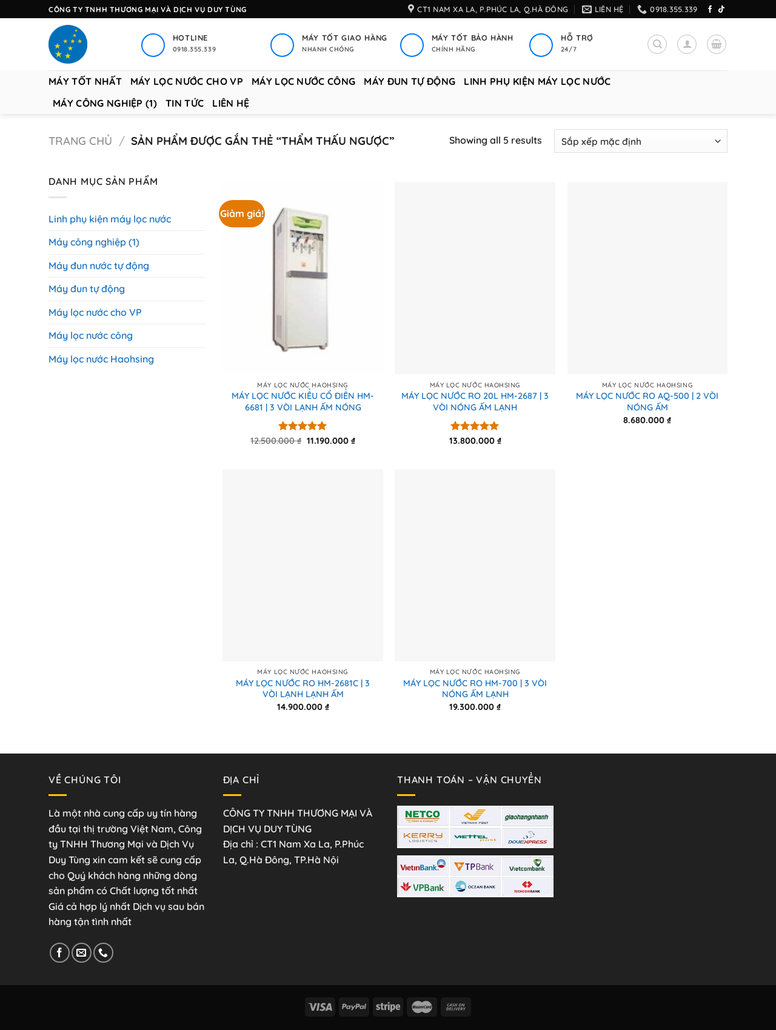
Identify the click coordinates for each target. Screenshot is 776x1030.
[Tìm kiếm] (657, 44)
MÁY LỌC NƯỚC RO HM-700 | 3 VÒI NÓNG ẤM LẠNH (475, 689)
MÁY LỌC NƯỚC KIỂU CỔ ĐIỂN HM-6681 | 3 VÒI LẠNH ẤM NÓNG (303, 401)
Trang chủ (80, 141)
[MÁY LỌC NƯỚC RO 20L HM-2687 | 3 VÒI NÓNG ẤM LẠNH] (475, 278)
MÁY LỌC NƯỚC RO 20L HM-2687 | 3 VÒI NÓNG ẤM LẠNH (475, 401)
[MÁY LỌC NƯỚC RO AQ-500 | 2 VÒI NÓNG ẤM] (647, 278)
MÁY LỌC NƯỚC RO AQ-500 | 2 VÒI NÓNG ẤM (647, 401)
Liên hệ (230, 103)
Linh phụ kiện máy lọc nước (537, 81)
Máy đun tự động (409, 81)
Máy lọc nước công (303, 81)
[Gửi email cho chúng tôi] (82, 953)
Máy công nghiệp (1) (105, 103)
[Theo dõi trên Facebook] (710, 9)
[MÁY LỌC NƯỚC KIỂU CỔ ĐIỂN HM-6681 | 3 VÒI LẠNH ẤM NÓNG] (302, 278)
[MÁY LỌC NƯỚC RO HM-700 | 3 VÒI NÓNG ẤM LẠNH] (475, 565)
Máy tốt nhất (85, 81)
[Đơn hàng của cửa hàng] (641, 141)
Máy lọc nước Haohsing (101, 359)
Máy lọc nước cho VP (186, 81)
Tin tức (185, 103)
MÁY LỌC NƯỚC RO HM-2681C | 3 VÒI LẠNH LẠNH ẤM (303, 689)
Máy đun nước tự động (98, 265)
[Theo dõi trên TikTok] (721, 9)
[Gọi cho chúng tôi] (103, 953)
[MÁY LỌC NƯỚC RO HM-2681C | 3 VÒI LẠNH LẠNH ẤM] (302, 565)
